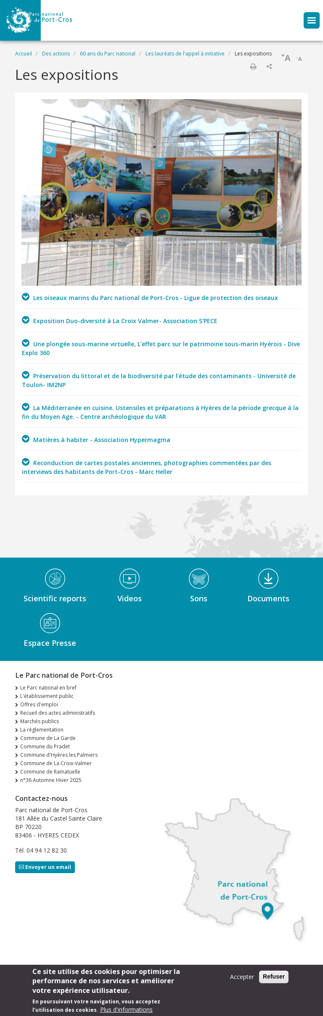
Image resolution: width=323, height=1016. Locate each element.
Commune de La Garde (48, 738)
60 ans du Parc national (107, 53)
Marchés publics (39, 721)
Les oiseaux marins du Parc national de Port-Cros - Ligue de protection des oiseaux (150, 297)
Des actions (56, 53)
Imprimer (253, 66)
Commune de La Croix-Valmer (56, 763)
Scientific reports (55, 598)
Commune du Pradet (45, 746)
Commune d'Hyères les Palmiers (59, 754)
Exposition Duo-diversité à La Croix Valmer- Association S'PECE (119, 320)
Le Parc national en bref (48, 687)
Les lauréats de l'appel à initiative (185, 53)
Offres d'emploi (39, 704)
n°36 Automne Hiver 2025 (51, 780)
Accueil (23, 53)
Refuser (274, 979)
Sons (198, 598)
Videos (129, 598)
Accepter (242, 979)
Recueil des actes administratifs (57, 712)
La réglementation (42, 729)
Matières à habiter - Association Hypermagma (96, 439)
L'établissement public (47, 696)
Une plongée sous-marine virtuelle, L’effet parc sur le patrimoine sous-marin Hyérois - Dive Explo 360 (161, 348)
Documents (268, 598)
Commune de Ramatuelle (50, 771)
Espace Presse (50, 643)
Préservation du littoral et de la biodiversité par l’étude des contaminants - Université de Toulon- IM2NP (159, 380)
